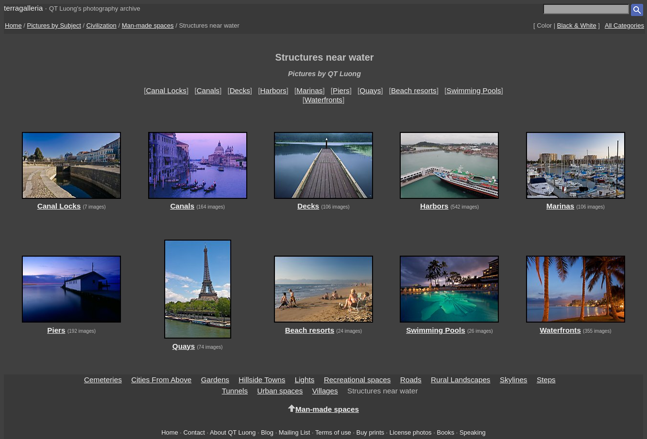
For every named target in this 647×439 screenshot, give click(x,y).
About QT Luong (232, 432)
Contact (193, 432)
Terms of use (333, 432)
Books (445, 432)
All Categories (624, 25)
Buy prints (370, 432)
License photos (411, 432)
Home (13, 25)
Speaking (473, 432)
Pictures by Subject (54, 25)
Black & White (576, 25)
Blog (267, 432)
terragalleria (23, 8)
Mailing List (294, 432)
